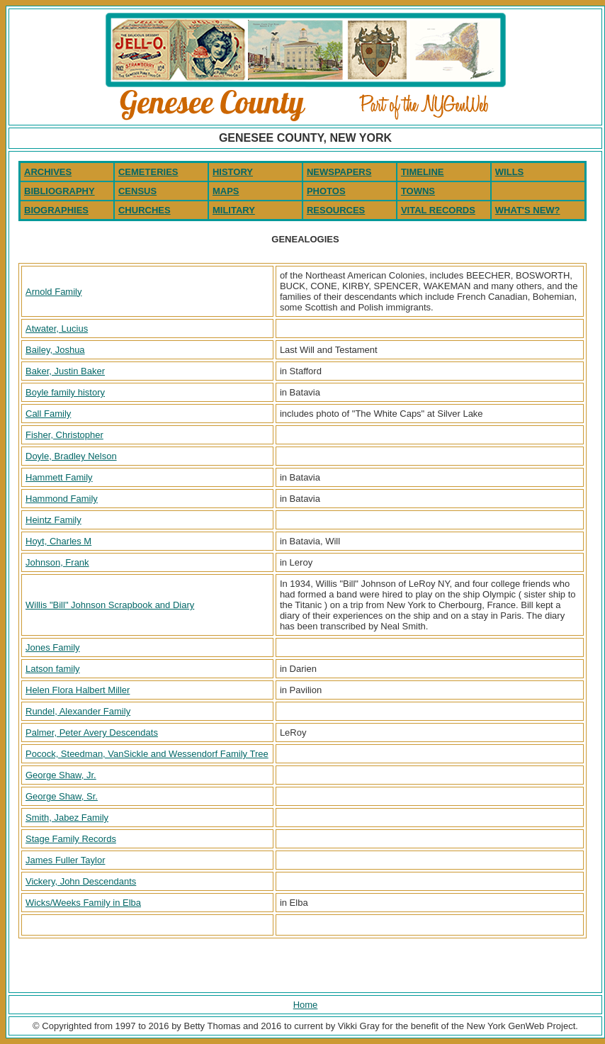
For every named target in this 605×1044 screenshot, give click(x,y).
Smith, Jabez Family (67, 817)
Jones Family (53, 647)
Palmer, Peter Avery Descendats (92, 732)
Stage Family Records (71, 838)
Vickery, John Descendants (81, 881)
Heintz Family (53, 520)
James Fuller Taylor (65, 860)
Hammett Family (59, 477)
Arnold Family (53, 291)
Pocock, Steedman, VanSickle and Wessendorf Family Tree (147, 753)
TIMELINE (422, 172)
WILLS (509, 172)
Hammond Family (62, 498)
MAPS (226, 191)
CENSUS (137, 191)
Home (305, 1004)
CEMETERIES (148, 172)
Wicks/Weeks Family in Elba (83, 902)
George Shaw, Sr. (62, 796)
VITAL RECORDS (438, 210)
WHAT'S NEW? (527, 210)
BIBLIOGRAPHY (59, 191)
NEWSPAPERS (339, 172)
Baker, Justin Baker (65, 371)
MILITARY (234, 210)
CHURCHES (144, 210)
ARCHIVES (48, 172)
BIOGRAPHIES (56, 210)
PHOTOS (326, 191)
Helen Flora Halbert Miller (78, 690)
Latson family (53, 668)
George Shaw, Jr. (61, 775)
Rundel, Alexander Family (78, 711)
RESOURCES (336, 210)
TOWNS (418, 191)
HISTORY (233, 172)
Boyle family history (65, 392)
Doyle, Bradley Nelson (71, 456)
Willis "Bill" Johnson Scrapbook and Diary (110, 605)
